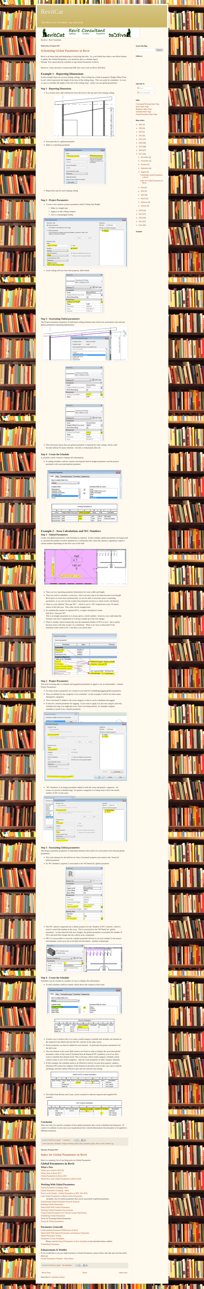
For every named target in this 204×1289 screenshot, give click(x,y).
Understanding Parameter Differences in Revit (59, 1230)
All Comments (143, 93)
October (144, 164)
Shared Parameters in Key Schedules (73, 1241)
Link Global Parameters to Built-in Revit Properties (62, 1196)
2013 (141, 222)
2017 (141, 154)
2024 (141, 128)
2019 (141, 147)
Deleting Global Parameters (52, 1204)
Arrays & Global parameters (52, 1221)
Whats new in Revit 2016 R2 (52, 1170)
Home (85, 1273)
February (144, 202)
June (143, 187)
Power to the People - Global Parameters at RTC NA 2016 (64, 1193)
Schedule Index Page (143, 112)
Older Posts (123, 1273)
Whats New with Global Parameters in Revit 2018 (61, 1179)
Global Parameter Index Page (146, 114)
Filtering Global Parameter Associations (57, 1210)
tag (112, 1143)
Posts (140, 88)
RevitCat (52, 11)
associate (50, 1143)
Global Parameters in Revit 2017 (54, 1176)
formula (70, 1143)
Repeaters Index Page (144, 109)
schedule (107, 1143)
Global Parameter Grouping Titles (54, 1187)
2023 (141, 132)
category (65, 1143)
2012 (141, 225)
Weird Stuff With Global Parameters (55, 1207)
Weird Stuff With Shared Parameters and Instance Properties (65, 1233)
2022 (141, 136)
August (143, 172)
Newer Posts (46, 1273)
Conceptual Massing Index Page (147, 104)
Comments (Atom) (58, 1277)
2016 (141, 210)
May (143, 191)
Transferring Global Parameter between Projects (60, 1201)
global (76, 1143)
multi (81, 1143)
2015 (141, 214)
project (93, 1143)
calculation (57, 1143)
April (143, 195)
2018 (141, 150)
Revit (98, 1143)
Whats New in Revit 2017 (51, 1173)
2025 (141, 125)
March (143, 198)
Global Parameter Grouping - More (55, 1190)
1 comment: (66, 1140)
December (145, 157)
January (144, 206)
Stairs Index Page (142, 107)
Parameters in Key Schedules (52, 1238)
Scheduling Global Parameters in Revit (65, 50)
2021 (141, 139)
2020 (141, 143)
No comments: (67, 1265)
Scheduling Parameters (50, 1244)
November (145, 161)
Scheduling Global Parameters (53, 1216)
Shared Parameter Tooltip (51, 1236)
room (102, 1143)
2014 (141, 218)
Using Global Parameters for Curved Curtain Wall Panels (64, 1213)
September (145, 168)
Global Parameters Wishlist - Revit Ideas (57, 1258)
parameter (86, 1143)
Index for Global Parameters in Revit (64, 1154)
